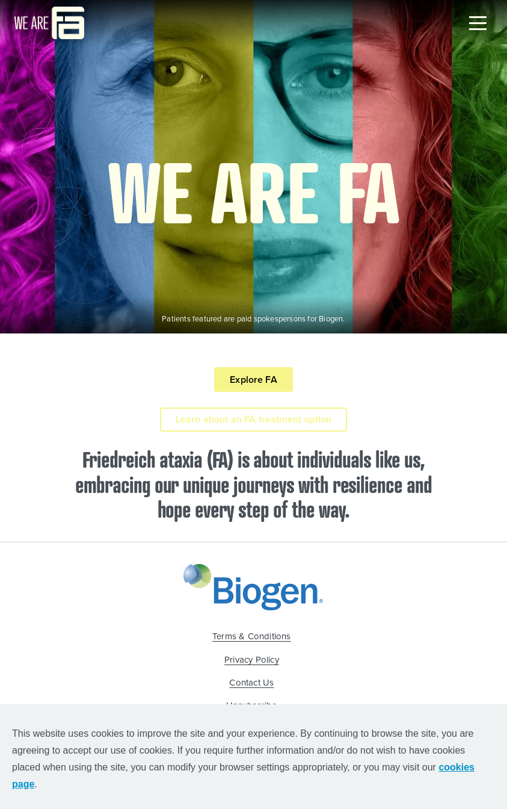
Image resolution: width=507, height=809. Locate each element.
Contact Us (251, 682)
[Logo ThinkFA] (49, 23)
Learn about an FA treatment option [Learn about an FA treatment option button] (253, 419)
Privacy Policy (251, 659)
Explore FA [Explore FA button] (253, 379)
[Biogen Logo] (253, 585)
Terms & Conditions (251, 636)
